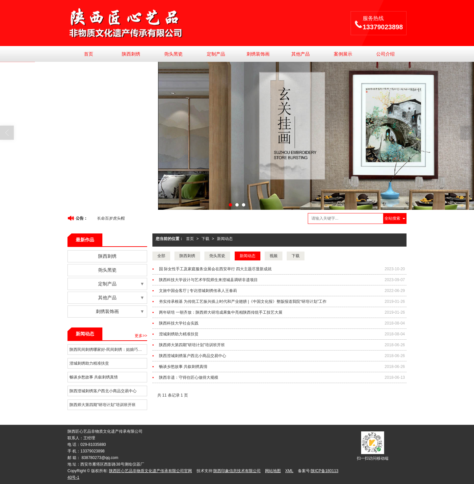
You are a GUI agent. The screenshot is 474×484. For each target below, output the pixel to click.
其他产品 (300, 54)
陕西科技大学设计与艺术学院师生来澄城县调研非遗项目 (208, 280)
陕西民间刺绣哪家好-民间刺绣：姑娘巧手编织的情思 (108, 349)
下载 (205, 238)
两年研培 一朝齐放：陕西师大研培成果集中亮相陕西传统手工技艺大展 (220, 312)
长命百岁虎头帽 (111, 218)
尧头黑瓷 (173, 54)
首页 (88, 54)
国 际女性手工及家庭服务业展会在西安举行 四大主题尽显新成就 (215, 269)
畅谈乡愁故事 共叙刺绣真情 (183, 366)
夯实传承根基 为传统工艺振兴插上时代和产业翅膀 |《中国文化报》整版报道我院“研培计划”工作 (243, 301)
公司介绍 (385, 54)
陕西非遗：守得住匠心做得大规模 (188, 377)
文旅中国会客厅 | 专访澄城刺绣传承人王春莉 (198, 290)
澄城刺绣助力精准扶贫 (178, 334)
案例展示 (343, 54)
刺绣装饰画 (258, 54)
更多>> (141, 335)
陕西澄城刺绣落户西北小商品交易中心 (192, 355)
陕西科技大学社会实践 (178, 323)
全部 (161, 256)
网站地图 (273, 471)
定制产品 (216, 54)
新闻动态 (225, 238)
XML (289, 471)
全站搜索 (392, 218)
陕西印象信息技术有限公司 (237, 471)
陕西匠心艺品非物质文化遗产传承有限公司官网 (150, 471)
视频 (273, 256)
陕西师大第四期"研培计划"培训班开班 (192, 345)
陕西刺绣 (131, 54)
